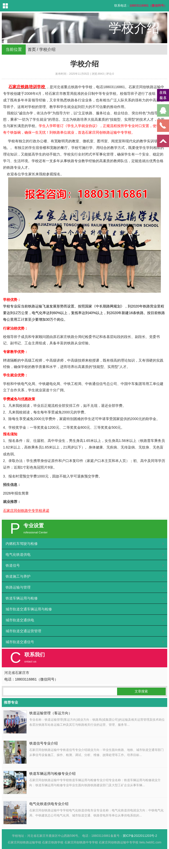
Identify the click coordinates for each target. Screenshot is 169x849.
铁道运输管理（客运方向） (50, 713)
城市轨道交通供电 (20, 620)
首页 (32, 49)
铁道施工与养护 (18, 576)
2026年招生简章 (16, 493)
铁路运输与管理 (18, 587)
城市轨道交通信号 (20, 642)
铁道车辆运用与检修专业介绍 (52, 774)
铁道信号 (13, 565)
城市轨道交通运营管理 (23, 631)
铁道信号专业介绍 (43, 743)
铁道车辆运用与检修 (22, 598)
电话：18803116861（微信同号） (31, 679)
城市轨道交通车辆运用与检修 (29, 609)
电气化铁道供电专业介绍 (48, 804)
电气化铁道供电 (18, 554)
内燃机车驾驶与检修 (22, 544)
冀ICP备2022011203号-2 (140, 836)
